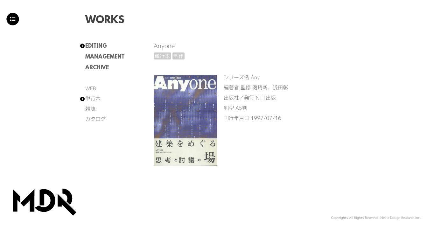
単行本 (93, 98)
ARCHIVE (97, 68)
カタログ (95, 118)
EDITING (96, 46)
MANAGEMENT (105, 57)
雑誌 (90, 108)
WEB (90, 88)
